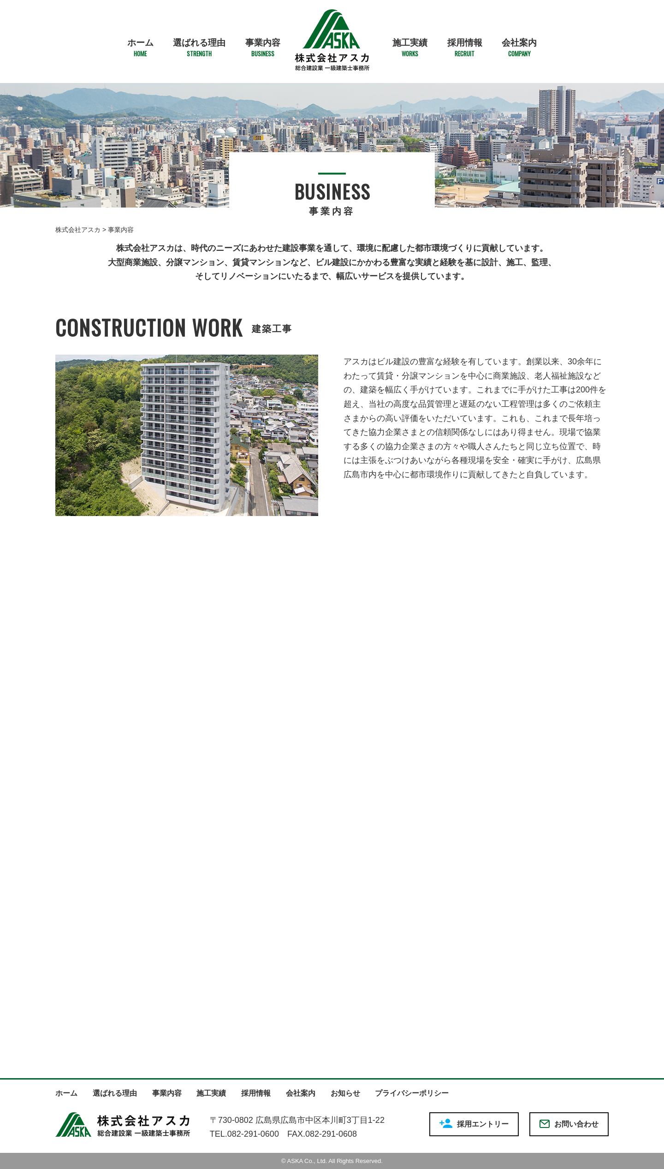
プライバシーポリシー (412, 1093)
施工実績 (409, 48)
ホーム (140, 48)
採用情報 (464, 48)
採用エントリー (474, 1123)
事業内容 (262, 48)
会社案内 (519, 48)
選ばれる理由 (199, 48)
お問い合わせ (569, 1124)
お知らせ (345, 1093)
